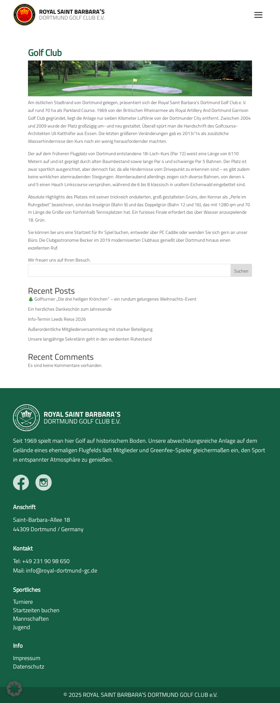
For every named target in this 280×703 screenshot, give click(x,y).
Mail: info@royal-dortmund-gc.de (55, 570)
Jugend (21, 627)
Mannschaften (31, 618)
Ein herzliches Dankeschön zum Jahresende (70, 308)
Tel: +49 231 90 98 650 (41, 561)
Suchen (241, 270)
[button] (14, 688)
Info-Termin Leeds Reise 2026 (57, 319)
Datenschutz (28, 666)
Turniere (23, 601)
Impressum (26, 658)
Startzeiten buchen (36, 610)
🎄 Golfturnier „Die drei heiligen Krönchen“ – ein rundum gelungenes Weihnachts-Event (112, 298)
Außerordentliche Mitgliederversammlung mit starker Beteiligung (90, 329)
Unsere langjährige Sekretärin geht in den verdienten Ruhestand (90, 338)
